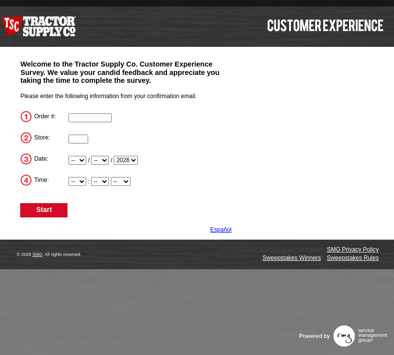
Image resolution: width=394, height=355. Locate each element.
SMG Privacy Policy (353, 249)
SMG (38, 254)
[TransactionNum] (90, 117)
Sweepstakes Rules (353, 257)
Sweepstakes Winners (292, 257)
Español (220, 229)
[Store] (78, 139)
